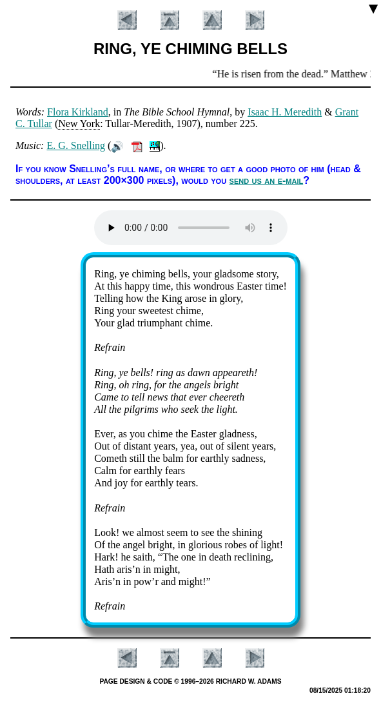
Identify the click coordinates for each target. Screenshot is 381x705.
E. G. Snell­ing (75, 145)
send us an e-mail (267, 180)
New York (79, 123)
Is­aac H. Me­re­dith (285, 111)
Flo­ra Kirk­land (77, 111)
